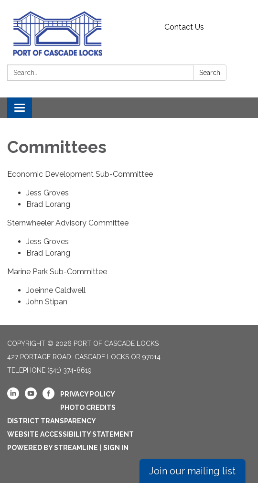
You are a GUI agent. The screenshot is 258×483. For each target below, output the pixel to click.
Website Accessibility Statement (70, 434)
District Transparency (51, 421)
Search (209, 72)
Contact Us (184, 27)
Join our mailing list (192, 471)
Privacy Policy (87, 394)
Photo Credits (88, 407)
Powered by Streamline (52, 447)
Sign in (116, 447)
